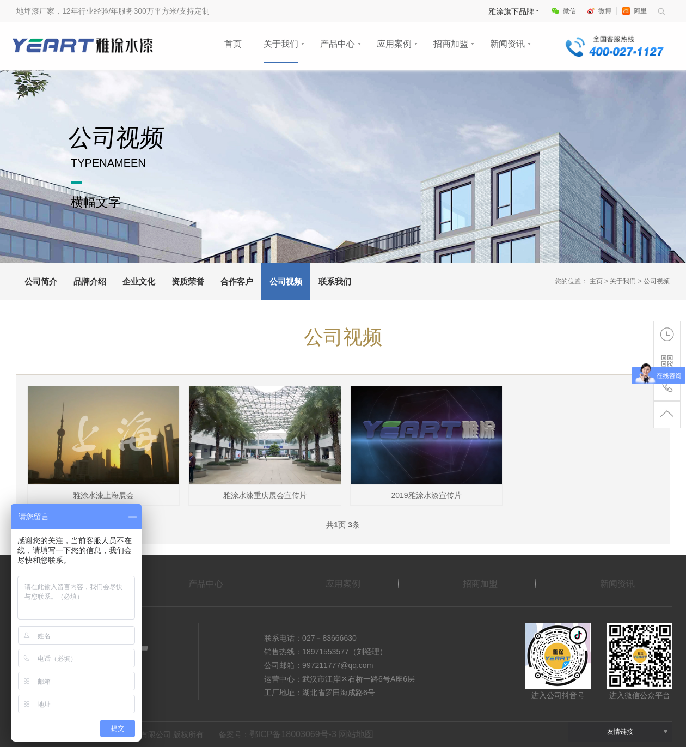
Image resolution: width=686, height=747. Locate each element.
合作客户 (236, 281)
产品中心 (337, 43)
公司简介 (40, 281)
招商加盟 (450, 43)
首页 (233, 43)
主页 (596, 281)
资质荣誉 (187, 281)
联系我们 (334, 281)
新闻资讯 (507, 43)
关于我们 (281, 43)
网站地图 (356, 734)
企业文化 (138, 281)
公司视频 (286, 281)
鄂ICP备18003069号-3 (292, 734)
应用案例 (394, 43)
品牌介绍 (90, 281)
